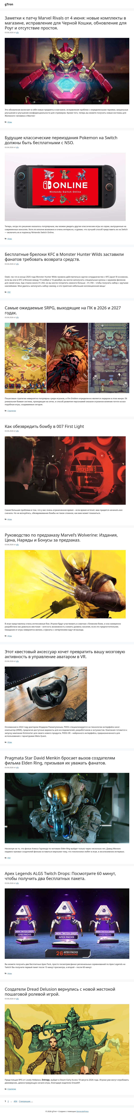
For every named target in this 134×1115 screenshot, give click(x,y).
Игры (9, 122)
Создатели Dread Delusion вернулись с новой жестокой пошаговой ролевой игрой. (60, 991)
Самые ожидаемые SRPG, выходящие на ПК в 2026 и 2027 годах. (63, 310)
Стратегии (11, 411)
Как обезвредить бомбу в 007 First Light (44, 426)
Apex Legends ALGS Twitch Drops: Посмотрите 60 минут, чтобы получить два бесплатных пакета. (60, 876)
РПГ (9, 292)
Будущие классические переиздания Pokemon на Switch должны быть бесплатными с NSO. (61, 140)
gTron (9, 4)
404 (16, 1101)
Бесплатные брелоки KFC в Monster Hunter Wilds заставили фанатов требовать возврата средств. (64, 256)
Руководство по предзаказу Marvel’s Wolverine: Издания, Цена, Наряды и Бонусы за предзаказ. (61, 537)
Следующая (26, 1101)
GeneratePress (82, 1111)
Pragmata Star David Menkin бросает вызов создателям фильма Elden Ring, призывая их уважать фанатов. (60, 760)
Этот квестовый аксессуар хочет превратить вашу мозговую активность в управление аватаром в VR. (65, 654)
